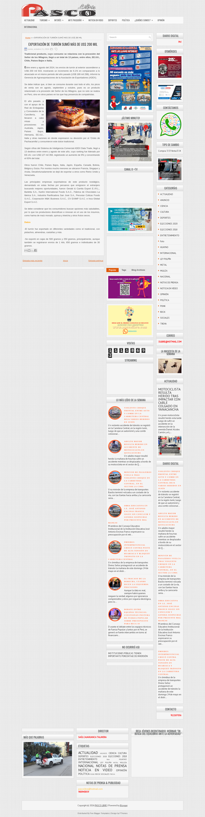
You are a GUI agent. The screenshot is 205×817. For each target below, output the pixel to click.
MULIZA (163, 270)
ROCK (162, 312)
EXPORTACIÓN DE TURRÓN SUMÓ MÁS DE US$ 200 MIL (62, 44)
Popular (112, 270)
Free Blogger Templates (99, 813)
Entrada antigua (96, 260)
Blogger (124, 805)
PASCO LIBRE (101, 805)
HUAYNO (164, 247)
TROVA (163, 323)
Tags (124, 270)
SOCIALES (164, 317)
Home (27, 37)
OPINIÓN (161, 20)
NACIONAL (165, 276)
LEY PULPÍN (165, 259)
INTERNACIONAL (30, 27)
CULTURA (164, 212)
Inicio (65, 260)
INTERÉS (60, 19)
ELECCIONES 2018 (168, 229)
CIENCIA (164, 206)
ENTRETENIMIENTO (169, 235)
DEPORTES (112, 20)
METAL (163, 264)
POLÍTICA (126, 20)
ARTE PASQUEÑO (77, 19)
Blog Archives (138, 270)
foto (162, 241)
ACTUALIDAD (29, 20)
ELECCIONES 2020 (168, 223)
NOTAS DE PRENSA (169, 282)
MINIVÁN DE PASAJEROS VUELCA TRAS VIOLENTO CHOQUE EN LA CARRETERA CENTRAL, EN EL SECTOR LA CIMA (169, 564)
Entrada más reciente (32, 260)
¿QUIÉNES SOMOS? (145, 19)
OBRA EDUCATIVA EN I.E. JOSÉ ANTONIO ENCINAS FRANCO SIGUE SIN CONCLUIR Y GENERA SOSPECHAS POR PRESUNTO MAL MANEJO (129, 514)
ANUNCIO (164, 200)
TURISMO (46, 19)
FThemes (123, 813)
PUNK (163, 306)
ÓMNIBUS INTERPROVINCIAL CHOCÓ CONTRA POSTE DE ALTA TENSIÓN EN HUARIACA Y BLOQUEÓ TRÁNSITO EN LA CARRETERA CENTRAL (129, 550)
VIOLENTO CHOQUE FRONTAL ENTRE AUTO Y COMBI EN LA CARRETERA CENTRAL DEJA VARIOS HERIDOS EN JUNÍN (169, 479)
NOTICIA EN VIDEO (96, 20)
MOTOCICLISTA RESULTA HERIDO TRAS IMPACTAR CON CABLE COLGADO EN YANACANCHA (169, 399)
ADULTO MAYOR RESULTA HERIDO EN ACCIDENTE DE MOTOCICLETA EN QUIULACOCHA (135, 447)
